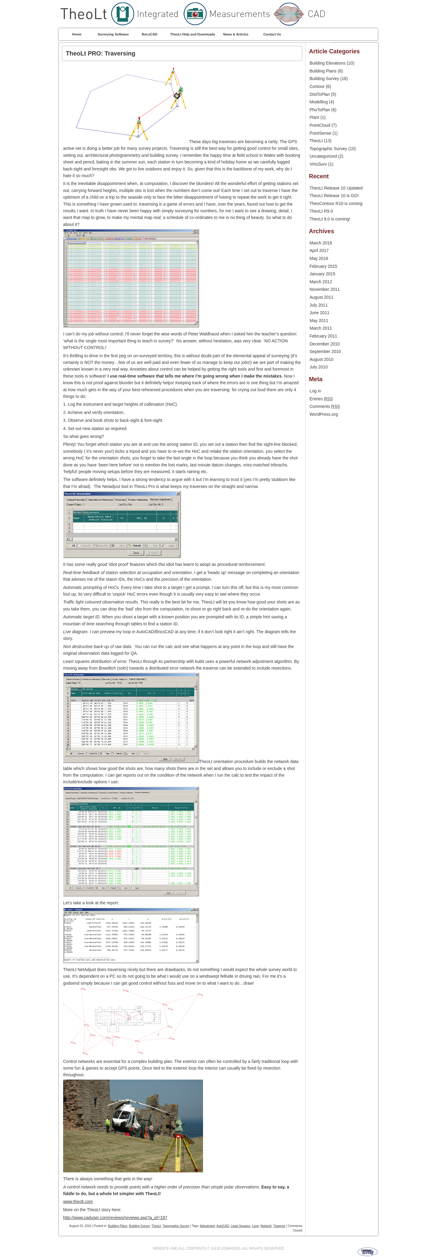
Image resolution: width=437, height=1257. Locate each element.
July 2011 (319, 305)
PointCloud (320, 125)
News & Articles (236, 34)
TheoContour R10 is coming (336, 203)
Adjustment (207, 1226)
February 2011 (323, 336)
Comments (325, 406)
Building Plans (117, 1226)
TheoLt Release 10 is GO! (334, 195)
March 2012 (321, 281)
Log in (315, 390)
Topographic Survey (176, 1226)
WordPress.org (324, 414)
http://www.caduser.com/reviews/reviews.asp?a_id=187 (115, 1217)
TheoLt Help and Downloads (192, 34)
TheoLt (218, 1)
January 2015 (322, 273)
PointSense (320, 133)
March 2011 (321, 328)
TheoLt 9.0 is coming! (330, 219)
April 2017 (319, 250)
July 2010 (319, 367)
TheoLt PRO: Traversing (100, 53)
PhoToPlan (320, 109)
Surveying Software (113, 34)
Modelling (319, 101)
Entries (321, 398)
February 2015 (323, 266)
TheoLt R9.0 (321, 211)
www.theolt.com (78, 1201)
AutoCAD (222, 1226)
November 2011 (325, 289)
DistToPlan (320, 94)
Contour (317, 86)
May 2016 (319, 258)
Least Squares (240, 1226)
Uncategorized (323, 156)
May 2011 (319, 320)
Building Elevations (327, 63)
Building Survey (139, 1226)
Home (77, 34)
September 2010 (325, 351)
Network (266, 1226)
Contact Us (272, 34)
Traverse (279, 1226)
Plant (314, 117)
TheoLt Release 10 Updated (336, 188)
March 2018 (321, 242)
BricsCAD (149, 34)
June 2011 (319, 312)
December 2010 (325, 343)
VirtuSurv (318, 164)
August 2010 (322, 359)
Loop (255, 1226)
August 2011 (322, 297)
